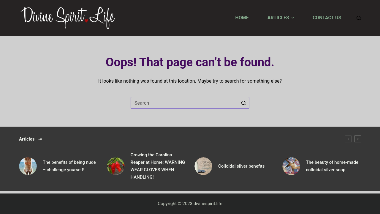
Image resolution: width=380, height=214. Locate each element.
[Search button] (243, 103)
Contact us (327, 18)
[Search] (359, 18)
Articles (281, 18)
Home (241, 18)
